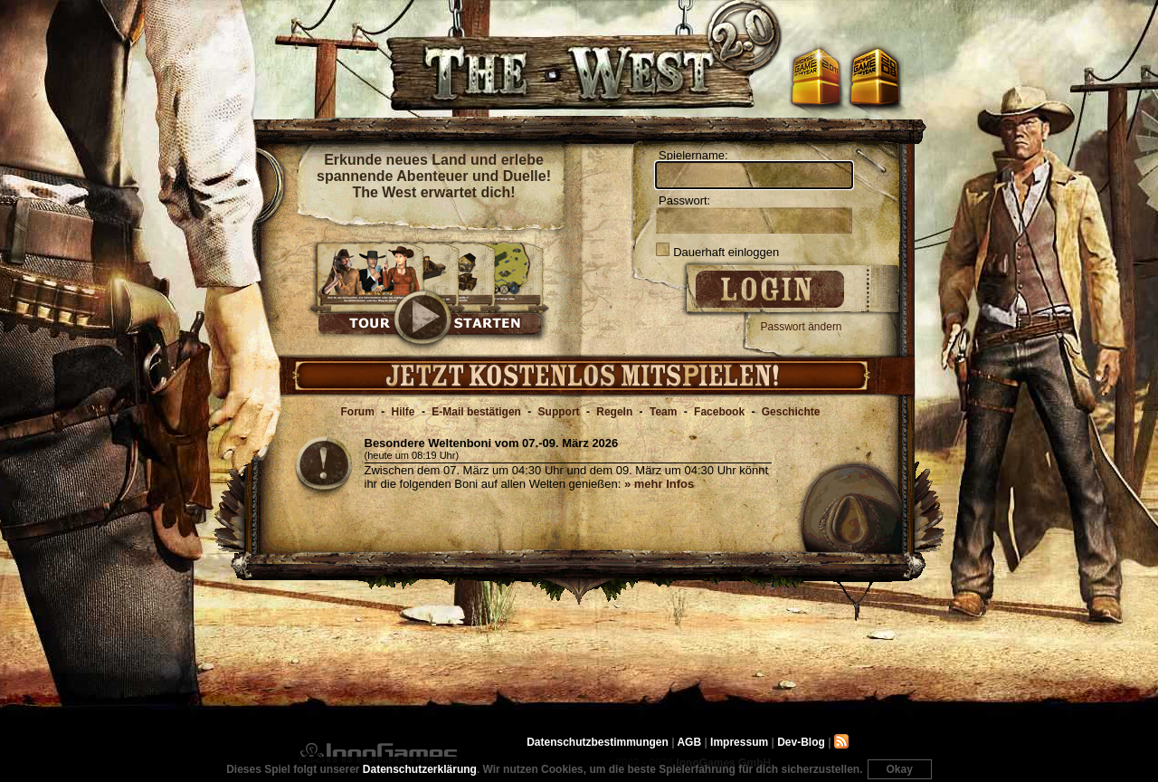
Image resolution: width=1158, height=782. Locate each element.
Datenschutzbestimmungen (598, 742)
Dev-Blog (801, 742)
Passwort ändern (801, 326)
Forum (358, 411)
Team (663, 411)
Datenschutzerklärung (420, 769)
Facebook (719, 411)
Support (559, 411)
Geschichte (791, 411)
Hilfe (403, 411)
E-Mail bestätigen (476, 411)
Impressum (739, 742)
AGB (689, 742)
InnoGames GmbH (378, 753)
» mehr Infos (659, 484)
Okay (900, 769)
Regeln (614, 411)
